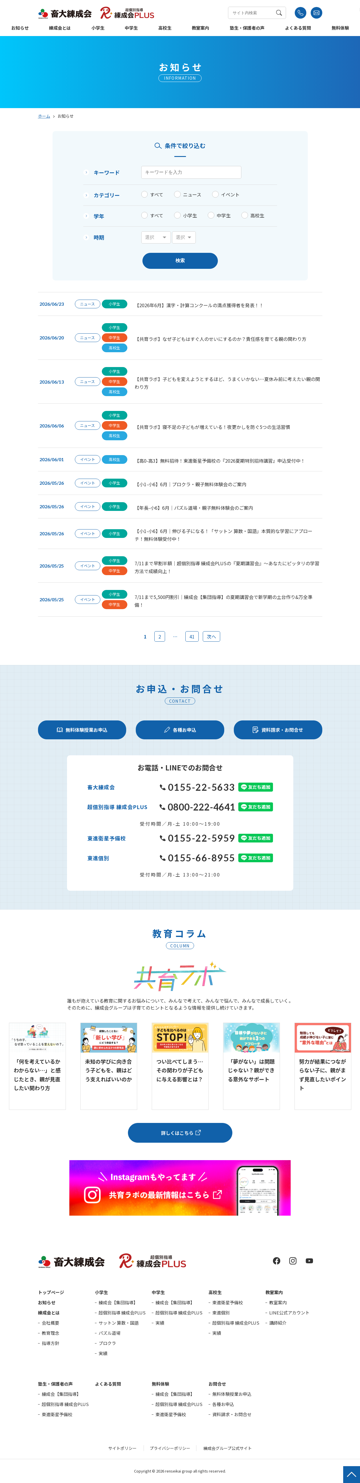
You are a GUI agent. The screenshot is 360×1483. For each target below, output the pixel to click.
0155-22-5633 (197, 787)
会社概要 (50, 1323)
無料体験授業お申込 (232, 1394)
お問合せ (217, 1384)
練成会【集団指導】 (118, 1302)
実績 (103, 1353)
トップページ (51, 1292)
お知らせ (20, 28)
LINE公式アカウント (289, 1313)
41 (192, 636)
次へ (211, 636)
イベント (230, 194)
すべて (156, 194)
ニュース (192, 194)
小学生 (97, 28)
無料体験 (340, 28)
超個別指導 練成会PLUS (122, 1313)
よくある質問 (298, 28)
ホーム (44, 116)
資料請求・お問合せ (232, 1414)
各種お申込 (223, 1404)
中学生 (131, 28)
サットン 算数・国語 (119, 1323)
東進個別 (221, 1313)
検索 (180, 260)
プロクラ (107, 1343)
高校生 (164, 28)
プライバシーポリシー (170, 1448)
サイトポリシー (122, 1448)
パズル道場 (109, 1333)
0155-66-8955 (197, 857)
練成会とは (60, 28)
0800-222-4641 (197, 807)
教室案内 (200, 28)
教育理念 (50, 1333)
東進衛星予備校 (227, 1302)
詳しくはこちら (177, 1132)
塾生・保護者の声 (247, 28)
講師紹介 (278, 1323)
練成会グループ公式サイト (227, 1448)
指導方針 (50, 1343)
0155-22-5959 (197, 838)
